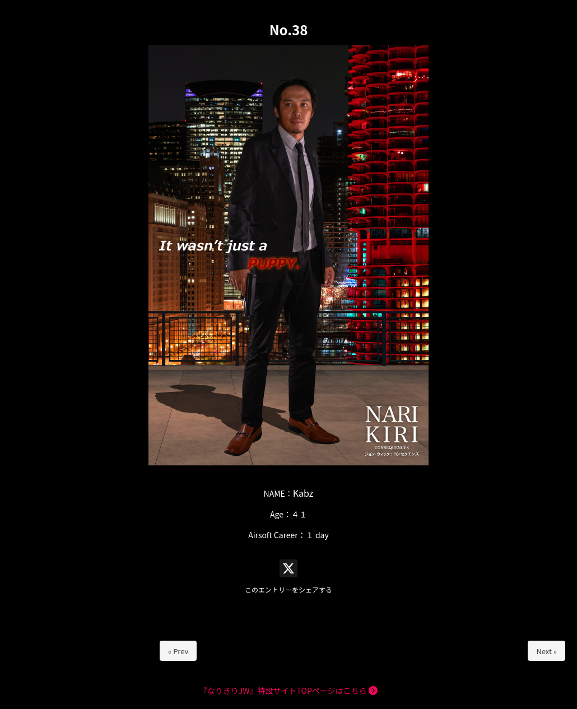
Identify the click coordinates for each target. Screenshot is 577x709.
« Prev (178, 651)
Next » (546, 651)
